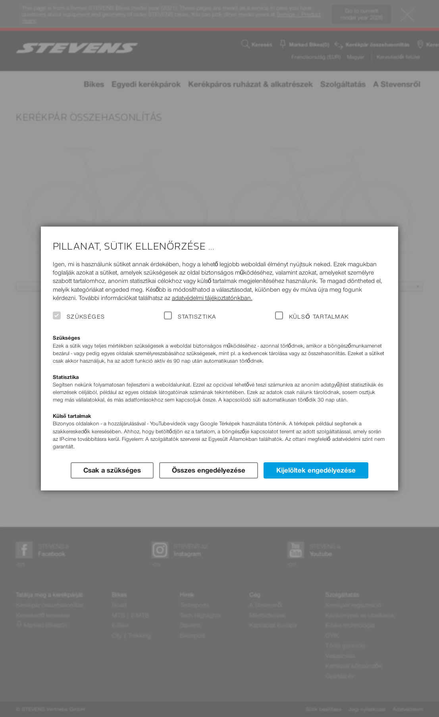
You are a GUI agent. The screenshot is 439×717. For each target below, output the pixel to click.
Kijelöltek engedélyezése (316, 470)
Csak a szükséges (112, 470)
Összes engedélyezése (208, 470)
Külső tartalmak (319, 316)
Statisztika (197, 316)
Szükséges (86, 316)
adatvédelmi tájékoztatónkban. (212, 297)
